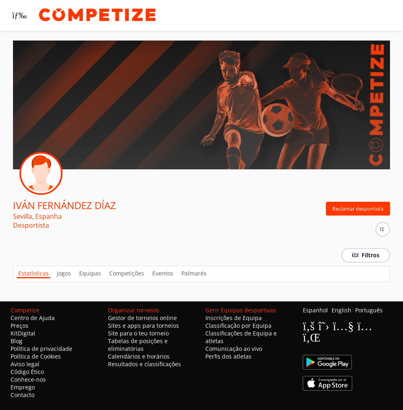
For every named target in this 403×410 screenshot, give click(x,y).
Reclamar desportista (358, 208)
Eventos (162, 273)
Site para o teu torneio (138, 333)
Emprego (23, 387)
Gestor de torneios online (142, 318)
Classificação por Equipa (238, 325)
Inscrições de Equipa (233, 318)
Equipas (90, 273)
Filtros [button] (365, 255)
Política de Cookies (36, 356)
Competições (126, 273)
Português (369, 310)
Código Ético (27, 372)
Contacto (22, 395)
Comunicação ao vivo (233, 348)
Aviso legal (25, 364)
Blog (16, 341)
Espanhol (315, 310)
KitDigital (23, 333)
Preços (19, 325)
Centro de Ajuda (33, 318)
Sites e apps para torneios (143, 325)
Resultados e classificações (144, 364)
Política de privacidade (41, 348)
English (341, 310)
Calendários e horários (139, 356)
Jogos (64, 273)
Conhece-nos (28, 379)
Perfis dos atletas (228, 356)
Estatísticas (33, 273)
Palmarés (194, 273)
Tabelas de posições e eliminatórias (138, 344)
